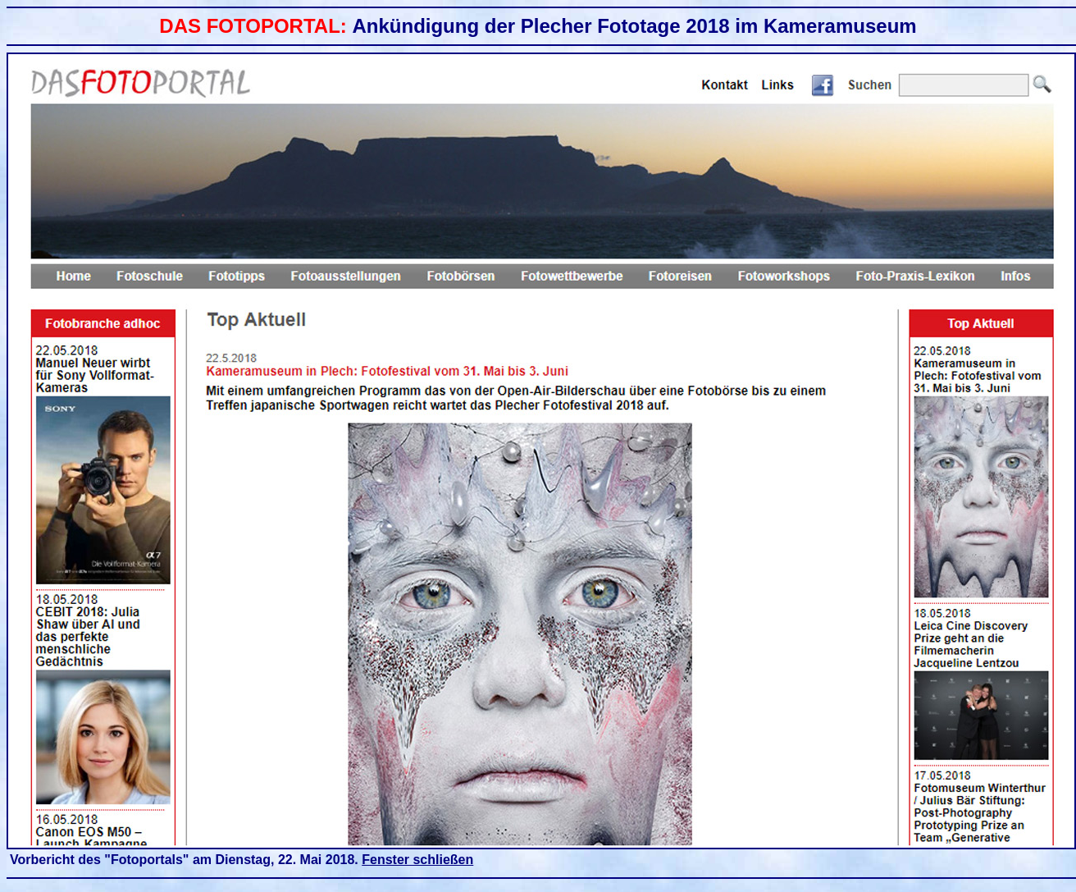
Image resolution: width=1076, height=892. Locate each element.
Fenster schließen (417, 860)
